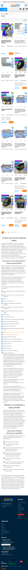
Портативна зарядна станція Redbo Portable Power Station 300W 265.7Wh (20, 111)
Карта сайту (3, 506)
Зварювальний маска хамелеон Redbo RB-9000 (6, 213)
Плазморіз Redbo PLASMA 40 (19, 213)
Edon (11, 267)
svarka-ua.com (15, 478)
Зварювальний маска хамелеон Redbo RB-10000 (20, 76)
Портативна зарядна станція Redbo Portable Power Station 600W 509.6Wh (6, 145)
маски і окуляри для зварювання (10, 334)
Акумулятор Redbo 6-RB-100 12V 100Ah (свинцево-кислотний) (20, 41)
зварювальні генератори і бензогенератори (13, 332)
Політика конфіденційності (6, 505)
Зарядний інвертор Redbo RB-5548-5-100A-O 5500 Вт (5, 76)
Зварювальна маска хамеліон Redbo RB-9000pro (6, 41)
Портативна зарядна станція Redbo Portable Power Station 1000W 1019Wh (6, 179)
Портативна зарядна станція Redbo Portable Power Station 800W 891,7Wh (20, 145)
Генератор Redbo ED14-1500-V (7, 110)
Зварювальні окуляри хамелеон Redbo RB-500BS (20, 179)
